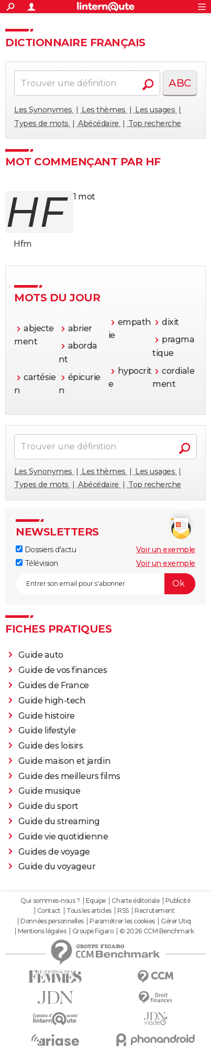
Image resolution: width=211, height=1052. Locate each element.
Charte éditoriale (135, 900)
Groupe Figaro (93, 931)
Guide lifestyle (47, 730)
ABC (180, 83)
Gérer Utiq (176, 921)
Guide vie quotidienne (63, 836)
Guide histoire (46, 716)
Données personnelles (51, 921)
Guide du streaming (59, 821)
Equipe (96, 900)
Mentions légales (42, 931)
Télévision (37, 563)
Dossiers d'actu (46, 549)
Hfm (23, 244)
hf (35, 211)
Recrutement (154, 910)
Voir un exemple (165, 549)
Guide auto (40, 655)
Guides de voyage (54, 852)
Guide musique (49, 791)
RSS (123, 910)
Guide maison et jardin (64, 761)
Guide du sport (48, 806)
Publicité (178, 900)
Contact (49, 910)
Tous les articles (89, 910)
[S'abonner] (105, 583)
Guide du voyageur (57, 866)
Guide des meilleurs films (69, 776)
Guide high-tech (52, 701)
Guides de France (53, 685)
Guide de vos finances (62, 670)
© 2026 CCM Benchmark (156, 931)
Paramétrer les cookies (122, 921)
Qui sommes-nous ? (50, 900)
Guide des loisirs (50, 746)
